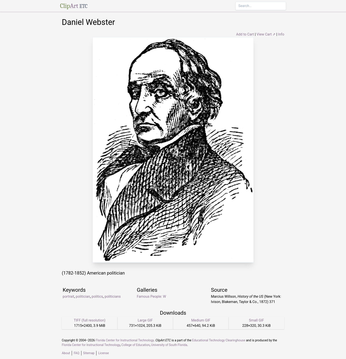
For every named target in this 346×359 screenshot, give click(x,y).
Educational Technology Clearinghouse (218, 340)
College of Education (135, 345)
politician (83, 296)
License (103, 353)
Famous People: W (151, 296)
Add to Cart (245, 34)
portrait (68, 296)
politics (97, 296)
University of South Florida (169, 345)
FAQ (76, 353)
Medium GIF (200, 320)
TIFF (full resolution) (89, 320)
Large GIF (145, 320)
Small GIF (256, 320)
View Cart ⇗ (266, 34)
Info (281, 34)
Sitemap (88, 353)
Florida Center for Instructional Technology (125, 340)
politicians (113, 296)
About (66, 353)
